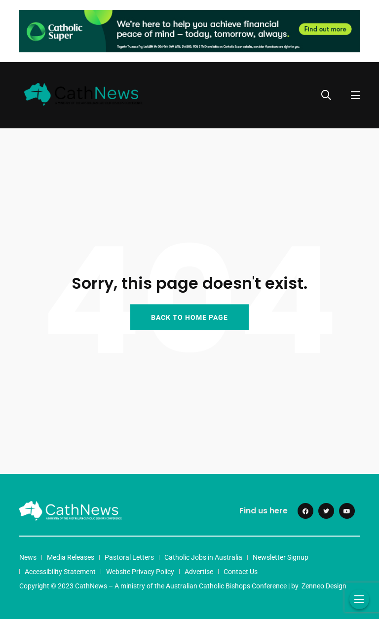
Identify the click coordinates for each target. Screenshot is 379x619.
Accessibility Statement (60, 572)
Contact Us (241, 572)
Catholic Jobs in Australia (203, 557)
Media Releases (70, 557)
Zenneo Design (324, 586)
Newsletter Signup (280, 557)
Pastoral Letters (129, 557)
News (28, 557)
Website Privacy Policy (140, 572)
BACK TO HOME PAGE (189, 317)
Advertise (199, 572)
